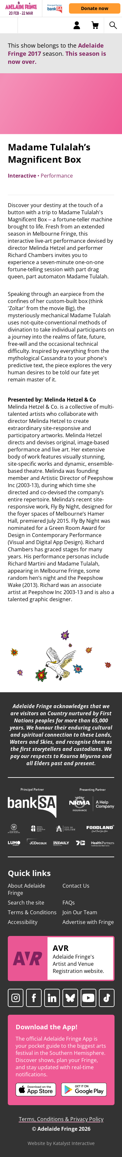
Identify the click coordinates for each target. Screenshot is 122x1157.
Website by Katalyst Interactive (61, 1143)
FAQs (68, 902)
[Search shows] (113, 25)
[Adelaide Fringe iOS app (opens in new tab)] (36, 1089)
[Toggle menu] (9, 25)
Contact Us (75, 885)
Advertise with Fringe (88, 922)
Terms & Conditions (32, 912)
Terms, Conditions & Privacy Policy (61, 1119)
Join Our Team (79, 912)
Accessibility (22, 922)
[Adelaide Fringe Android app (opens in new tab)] (84, 1089)
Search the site (26, 902)
